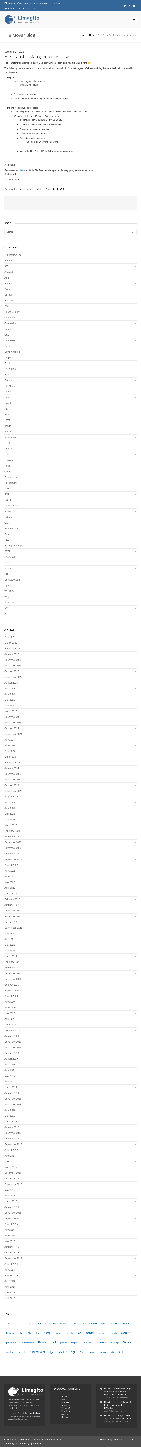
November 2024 (12, 722)
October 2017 (11, 1138)
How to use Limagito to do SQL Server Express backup (118, 1417)
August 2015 (11, 1224)
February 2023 (12, 830)
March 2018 (10, 1121)
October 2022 (11, 853)
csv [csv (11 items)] (74, 1323)
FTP (6, 397)
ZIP (6, 614)
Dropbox (8, 357)
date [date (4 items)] (83, 1323)
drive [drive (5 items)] (103, 1323)
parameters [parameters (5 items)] (27, 1342)
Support (64, 1414)
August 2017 (11, 1150)
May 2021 (9, 944)
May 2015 (9, 1241)
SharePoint (10, 557)
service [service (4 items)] (9, 1352)
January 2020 (11, 1036)
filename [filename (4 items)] (10, 1333)
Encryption (10, 368)
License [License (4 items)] (58, 1333)
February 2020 (12, 1030)
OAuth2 (8, 471)
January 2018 (11, 1127)
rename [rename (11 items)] (100, 1342)
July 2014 (9, 1269)
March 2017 (10, 1167)
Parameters (10, 477)
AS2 (6, 277)
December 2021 (12, 910)
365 (6, 266)
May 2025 (9, 699)
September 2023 (13, 791)
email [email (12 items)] (114, 1323)
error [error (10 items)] (126, 1323)
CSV (6, 334)
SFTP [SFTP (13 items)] (21, 1352)
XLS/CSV (9, 602)
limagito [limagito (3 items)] (69, 1333)
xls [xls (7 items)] (112, 1352)
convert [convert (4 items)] (63, 1323)
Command (9, 317)
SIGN (7, 562)
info (22, 170)
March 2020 (10, 1024)
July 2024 (9, 739)
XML (6, 608)
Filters (7, 391)
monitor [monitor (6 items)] (90, 1333)
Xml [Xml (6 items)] (120, 1352)
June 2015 (10, 1235)
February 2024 (12, 762)
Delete (7, 346)
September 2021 (13, 927)
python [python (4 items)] (63, 1342)
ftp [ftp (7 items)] (29, 1333)
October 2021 (11, 922)
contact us (35, 1413)
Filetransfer (66, 1408)
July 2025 (9, 688)
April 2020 (9, 1019)
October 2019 (11, 1053)
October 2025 (11, 671)
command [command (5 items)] (50, 1323)
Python (8, 517)
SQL (6, 574)
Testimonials (130, 1439)
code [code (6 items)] (38, 1323)
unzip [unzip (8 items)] (91, 1352)
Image (7, 425)
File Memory (11, 386)
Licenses (65, 1402)
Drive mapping (12, 351)
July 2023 (9, 802)
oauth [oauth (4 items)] (114, 1333)
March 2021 (10, 956)
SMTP (7, 568)
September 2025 (13, 677)
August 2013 (11, 1275)
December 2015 (12, 1212)
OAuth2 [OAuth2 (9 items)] (126, 1332)
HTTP (7, 420)
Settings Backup (13, 545)
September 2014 (13, 1258)
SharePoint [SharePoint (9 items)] (37, 1352)
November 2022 (12, 848)
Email (7, 363)
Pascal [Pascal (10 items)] (42, 1342)
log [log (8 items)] (79, 1332)
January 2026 (11, 654)
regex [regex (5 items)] (74, 1342)
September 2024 (13, 734)
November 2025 (12, 665)
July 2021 (9, 939)
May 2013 (9, 1292)
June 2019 (10, 1070)
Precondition (11, 505)
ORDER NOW (28, 8)
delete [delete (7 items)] (93, 1323)
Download (65, 1405)
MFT (39, 189)
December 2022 (12, 842)
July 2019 (9, 1064)
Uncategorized (12, 579)
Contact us (66, 1417)
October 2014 (11, 1252)
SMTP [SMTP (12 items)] (62, 1352)
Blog (18, 8)
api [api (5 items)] (15, 1323)
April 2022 (9, 887)
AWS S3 (8, 283)
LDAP (7, 443)
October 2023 (11, 785)
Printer (7, 511)
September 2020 (13, 990)
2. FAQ (8, 260)
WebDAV (9, 591)
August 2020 (11, 996)
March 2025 (10, 711)
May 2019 (9, 1076)
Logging (8, 460)
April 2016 (9, 1195)
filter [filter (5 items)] (21, 1333)
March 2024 (10, 756)
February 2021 (12, 962)
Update (8, 585)
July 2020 (9, 1001)
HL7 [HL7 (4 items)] (37, 1333)
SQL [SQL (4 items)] (73, 1352)
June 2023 (10, 808)
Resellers (65, 1411)
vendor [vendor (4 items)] (103, 1352)
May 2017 (9, 1161)
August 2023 (11, 796)
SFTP (7, 551)
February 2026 (12, 648)
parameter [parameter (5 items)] (11, 1342)
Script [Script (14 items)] (127, 1342)
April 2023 (9, 819)
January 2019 (11, 1093)
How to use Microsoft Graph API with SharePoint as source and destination (118, 1391)
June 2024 (10, 745)
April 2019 (9, 1081)
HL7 (6, 408)
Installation (10, 437)
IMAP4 (8, 431)
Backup (8, 294)
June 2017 (10, 1155)
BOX (6, 306)
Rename (8, 534)
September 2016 (13, 1184)
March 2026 (10, 642)
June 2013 (10, 1286)
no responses (123, 1398)
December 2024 (12, 717)
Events (8, 380)
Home (83, 35)
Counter (8, 329)
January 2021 (11, 967)
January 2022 (11, 905)
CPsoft (59, 1439)
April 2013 (9, 1298)
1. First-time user (13, 255)
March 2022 (10, 893)
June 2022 (10, 876)
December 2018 (12, 1098)
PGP (6, 494)
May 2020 (9, 1013)
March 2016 (10, 1201)
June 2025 (10, 694)
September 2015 (13, 1218)
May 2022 (9, 882)
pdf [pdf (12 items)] (53, 1342)
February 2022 (12, 899)
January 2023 (11, 836)
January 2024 (11, 768)
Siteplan (37, 1443)
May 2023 (9, 813)
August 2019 (11, 1058)
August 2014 (11, 1264)
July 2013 (9, 1281)
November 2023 (12, 779)
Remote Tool (11, 528)
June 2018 (10, 1110)
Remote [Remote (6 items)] (86, 1342)
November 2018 (12, 1104)
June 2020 (10, 1007)
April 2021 (9, 950)
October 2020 (11, 984)
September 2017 (13, 1144)
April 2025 (9, 705)
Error (7, 374)
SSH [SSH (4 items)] (82, 1352)
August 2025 (11, 682)
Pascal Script (11, 482)
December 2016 (12, 1172)
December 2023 (12, 773)
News (92, 35)
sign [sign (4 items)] (51, 1352)
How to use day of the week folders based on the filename (117, 1405)
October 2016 (11, 1178)
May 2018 (9, 1115)
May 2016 (9, 1190)
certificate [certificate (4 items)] (26, 1323)
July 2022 (9, 870)
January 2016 (11, 1207)
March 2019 (10, 1087)
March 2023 (10, 825)
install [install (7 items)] (46, 1333)
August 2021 (11, 933)
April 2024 (9, 751)
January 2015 (11, 1247)
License (8, 448)
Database (9, 340)
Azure (7, 289)
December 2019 (12, 1041)
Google (8, 403)
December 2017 (12, 1133)
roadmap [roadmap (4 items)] (114, 1342)
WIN (6, 596)
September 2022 (13, 859)
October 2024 (11, 728)
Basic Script (10, 300)
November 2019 (12, 1047)
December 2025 (12, 660)
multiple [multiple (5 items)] (103, 1333)
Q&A (6, 522)
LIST (6, 454)
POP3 (7, 500)
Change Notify (11, 312)
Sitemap (118, 1439)
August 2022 (11, 865)
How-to (8, 414)
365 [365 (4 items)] (8, 1323)
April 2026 (9, 637)
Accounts (9, 272)
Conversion (10, 323)
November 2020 (12, 979)
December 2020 (12, 973)
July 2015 (9, 1229)
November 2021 (12, 916)
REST (7, 539)
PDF (6, 488)
